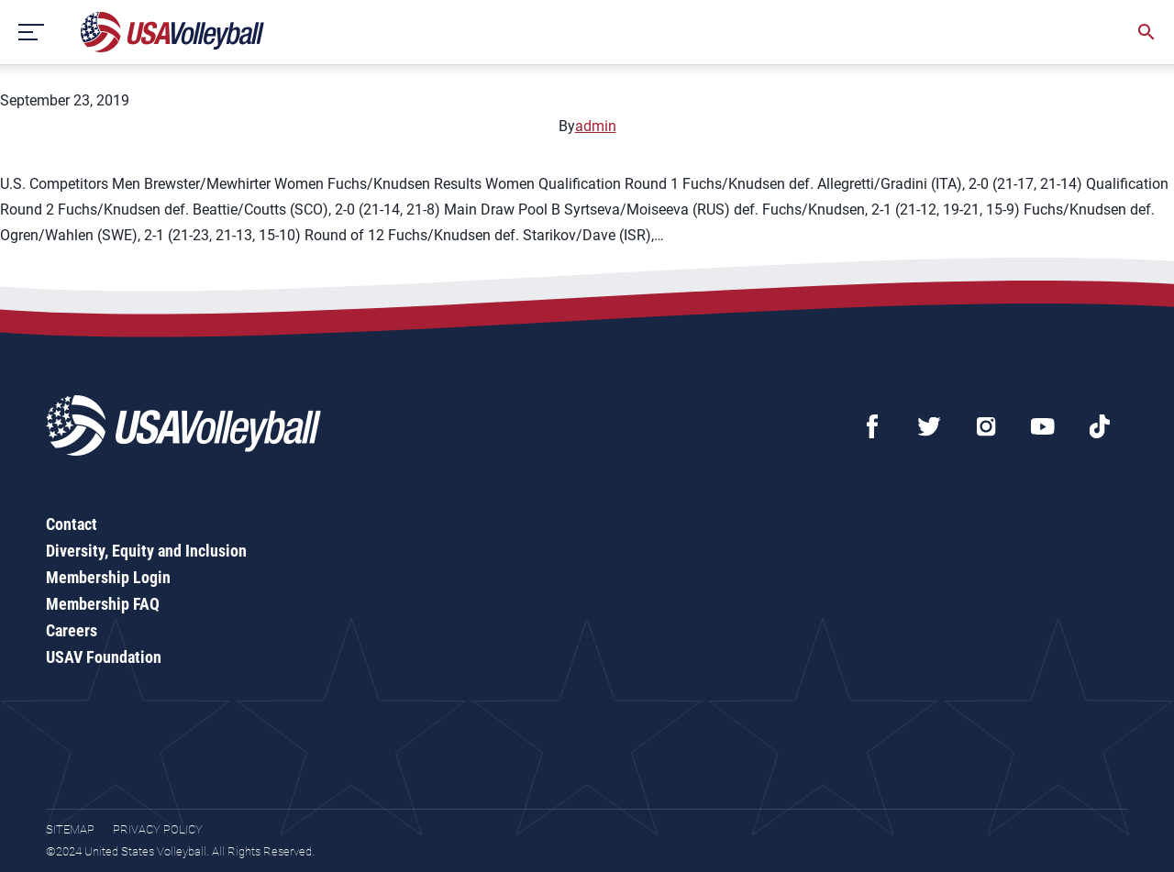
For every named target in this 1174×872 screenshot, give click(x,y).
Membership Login (108, 577)
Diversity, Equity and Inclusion (146, 550)
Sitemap (70, 829)
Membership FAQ (103, 603)
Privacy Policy (158, 829)
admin (595, 126)
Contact (71, 524)
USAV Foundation (103, 657)
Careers (71, 630)
